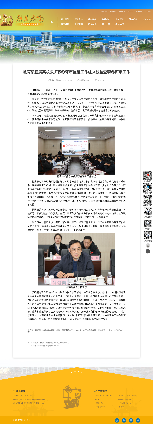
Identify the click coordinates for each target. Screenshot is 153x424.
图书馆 (121, 407)
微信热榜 (120, 24)
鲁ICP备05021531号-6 (21, 420)
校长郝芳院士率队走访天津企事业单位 (47, 346)
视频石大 (139, 11)
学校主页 (104, 11)
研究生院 (99, 403)
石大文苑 (106, 24)
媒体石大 (120, 19)
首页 (52, 22)
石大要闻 (65, 19)
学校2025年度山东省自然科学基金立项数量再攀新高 (51, 343)
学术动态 (147, 19)
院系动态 (106, 19)
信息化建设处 (101, 407)
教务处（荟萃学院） (126, 399)
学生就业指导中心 (125, 403)
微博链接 (117, 420)
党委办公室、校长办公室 (104, 396)
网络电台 (122, 11)
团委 (97, 399)
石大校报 (148, 11)
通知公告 (133, 19)
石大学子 (92, 24)
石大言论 (79, 19)
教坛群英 (79, 24)
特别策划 (113, 11)
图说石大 (131, 11)
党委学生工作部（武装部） (128, 396)
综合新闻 (92, 19)
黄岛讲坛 (65, 24)
